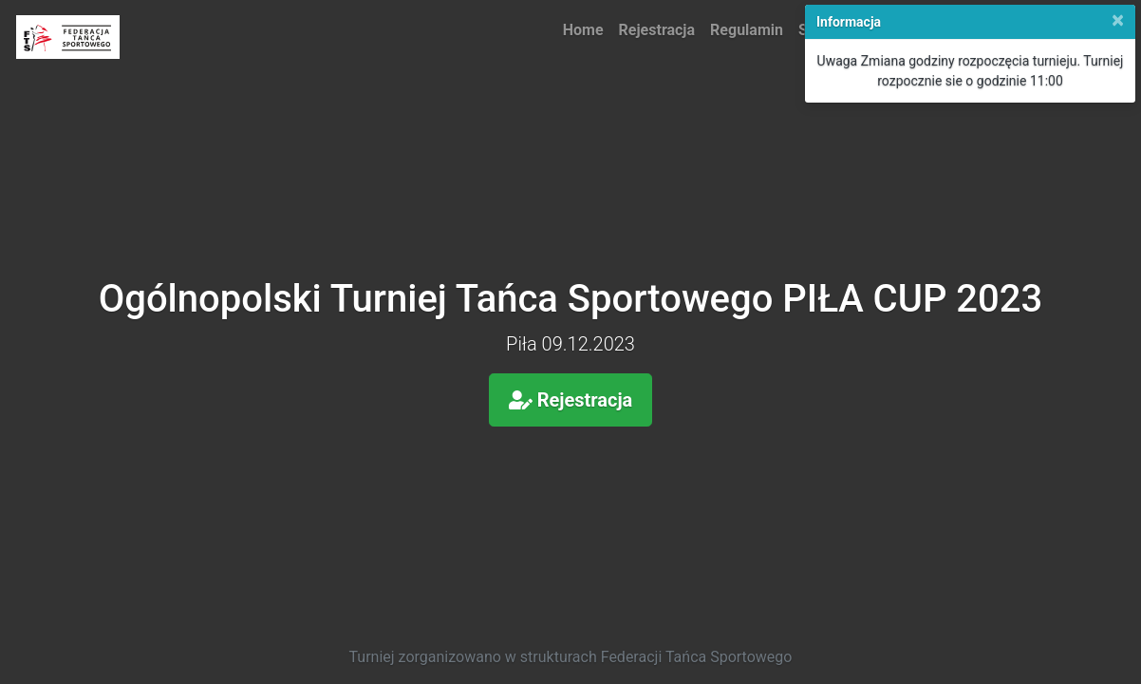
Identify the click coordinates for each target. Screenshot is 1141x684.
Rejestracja (657, 30)
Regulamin (746, 30)
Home (583, 30)
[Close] (1118, 20)
